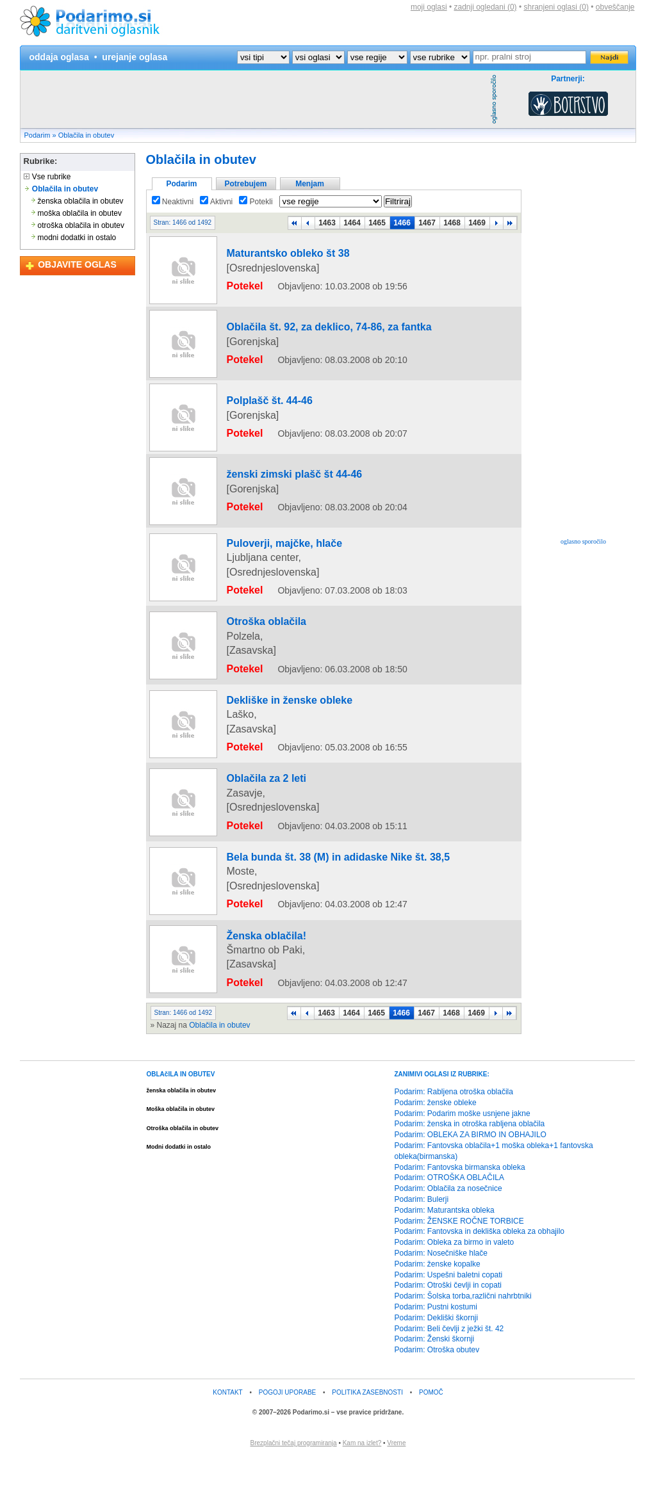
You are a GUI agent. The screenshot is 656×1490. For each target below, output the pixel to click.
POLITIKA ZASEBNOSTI (367, 1424)
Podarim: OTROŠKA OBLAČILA (449, 1209)
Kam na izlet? (362, 1474)
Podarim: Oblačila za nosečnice (448, 1220)
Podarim (37, 135)
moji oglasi (429, 7)
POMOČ (431, 1424)
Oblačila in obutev (86, 135)
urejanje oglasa (134, 57)
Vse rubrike (47, 176)
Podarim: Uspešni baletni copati (449, 1306)
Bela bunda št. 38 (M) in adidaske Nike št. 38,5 (304, 904)
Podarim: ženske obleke (436, 1134)
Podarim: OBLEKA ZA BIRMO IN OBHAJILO (470, 1166)
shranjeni (555, 7)
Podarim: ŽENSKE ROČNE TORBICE (459, 1252)
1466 (402, 222)
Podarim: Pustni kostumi (436, 1338)
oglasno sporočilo (583, 541)
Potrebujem (245, 183)
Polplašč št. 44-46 (252, 409)
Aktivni (216, 201)
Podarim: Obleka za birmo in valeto (454, 1274)
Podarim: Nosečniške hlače (441, 1285)
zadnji (485, 7)
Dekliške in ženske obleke (267, 756)
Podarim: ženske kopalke (437, 1295)
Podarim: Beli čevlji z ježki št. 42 (449, 1360)
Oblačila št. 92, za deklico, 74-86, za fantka (297, 336)
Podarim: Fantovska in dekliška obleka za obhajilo (479, 1263)
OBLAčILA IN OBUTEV (181, 1106)
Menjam (309, 183)
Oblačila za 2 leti (250, 830)
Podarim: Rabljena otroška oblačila (454, 1123)
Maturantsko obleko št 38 (266, 262)
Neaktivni (173, 201)
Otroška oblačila (250, 683)
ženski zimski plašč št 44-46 (271, 483)
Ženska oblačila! (250, 977)
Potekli (255, 201)
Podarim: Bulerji (422, 1231)
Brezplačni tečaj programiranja (293, 1474)
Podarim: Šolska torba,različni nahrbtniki (463, 1328)
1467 (427, 222)
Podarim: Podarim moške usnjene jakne (462, 1144)
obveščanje (615, 7)
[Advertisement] (253, 99)
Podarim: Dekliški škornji (437, 1349)
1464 (352, 222)
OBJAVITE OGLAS (77, 264)
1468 (452, 222)
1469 (477, 222)
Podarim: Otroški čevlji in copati (448, 1317)
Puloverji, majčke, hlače (263, 551)
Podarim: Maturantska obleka (445, 1241)
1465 (377, 222)
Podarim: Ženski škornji (435, 1370)
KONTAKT (227, 1424)
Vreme (396, 1474)
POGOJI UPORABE (287, 1424)
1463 (327, 222)
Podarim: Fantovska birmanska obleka (460, 1198)
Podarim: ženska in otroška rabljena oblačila (470, 1155)
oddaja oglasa (59, 57)
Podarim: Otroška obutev (437, 1381)
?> (318, 57)
